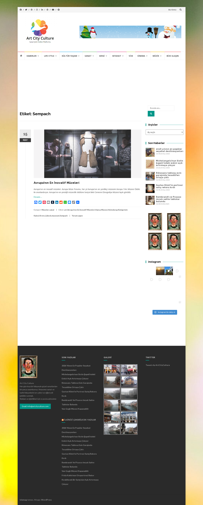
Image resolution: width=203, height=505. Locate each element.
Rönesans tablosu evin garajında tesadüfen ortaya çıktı (168, 175)
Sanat (88, 56)
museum (55, 216)
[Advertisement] (102, 81)
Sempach (64, 216)
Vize (131, 56)
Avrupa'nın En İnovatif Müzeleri (81, 210)
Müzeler (45, 210)
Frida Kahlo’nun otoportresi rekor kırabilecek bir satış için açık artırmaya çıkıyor (80, 479)
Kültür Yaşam (69, 56)
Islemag (23, 500)
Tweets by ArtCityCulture (158, 365)
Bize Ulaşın (173, 56)
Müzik (156, 56)
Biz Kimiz (172, 9)
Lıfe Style (49, 56)
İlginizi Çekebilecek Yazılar (80, 419)
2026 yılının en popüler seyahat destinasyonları (169, 150)
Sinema (141, 56)
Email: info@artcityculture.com (35, 406)
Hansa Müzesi (101, 210)
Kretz (42, 216)
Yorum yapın (77, 216)
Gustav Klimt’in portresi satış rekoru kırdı (169, 186)
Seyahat (116, 56)
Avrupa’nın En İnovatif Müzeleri (56, 182)
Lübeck (48, 216)
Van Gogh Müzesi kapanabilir (75, 409)
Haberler (32, 56)
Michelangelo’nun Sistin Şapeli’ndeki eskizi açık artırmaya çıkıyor (169, 163)
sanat (51, 210)
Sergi (102, 56)
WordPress (46, 500)
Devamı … (38, 197)
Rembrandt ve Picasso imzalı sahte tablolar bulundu (168, 199)
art (65, 210)
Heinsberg (112, 210)
